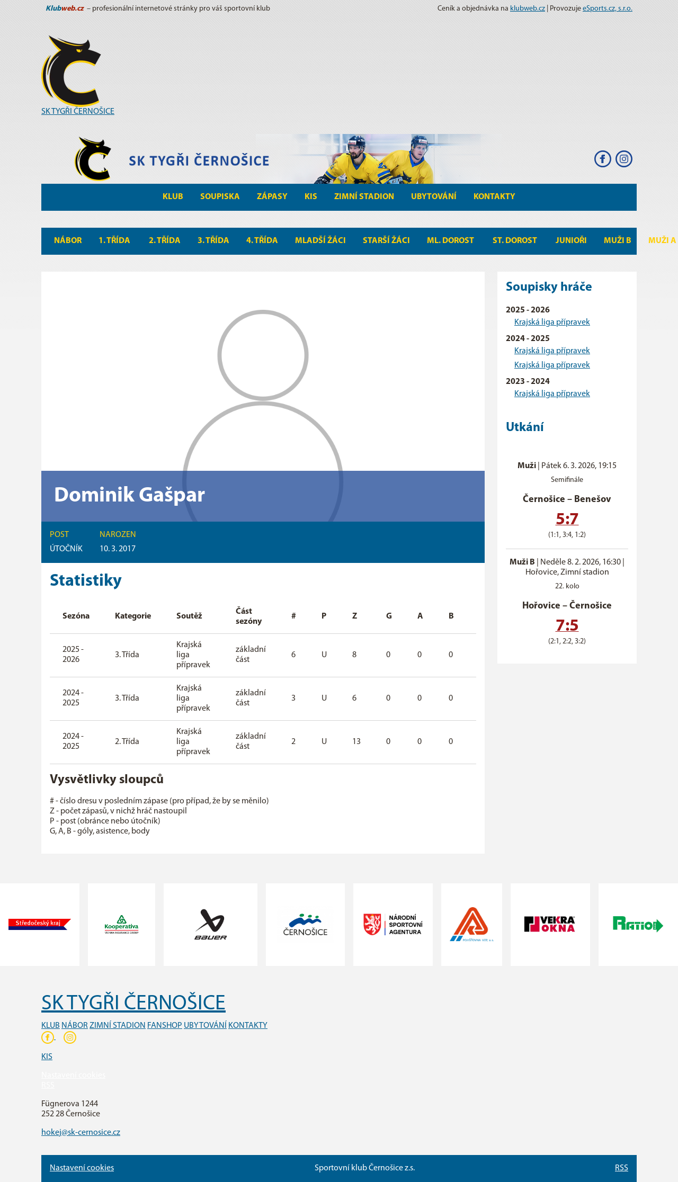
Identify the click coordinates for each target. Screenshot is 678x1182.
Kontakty (494, 197)
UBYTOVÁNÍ (205, 1026)
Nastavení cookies (73, 1075)
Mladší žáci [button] (320, 241)
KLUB (50, 1026)
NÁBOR (74, 1026)
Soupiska (220, 197)
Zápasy (272, 197)
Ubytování (434, 197)
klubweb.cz (527, 9)
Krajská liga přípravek (552, 322)
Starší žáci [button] (386, 241)
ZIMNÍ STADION (118, 1026)
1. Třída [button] (115, 241)
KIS (311, 197)
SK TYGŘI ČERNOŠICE (77, 112)
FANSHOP (164, 1026)
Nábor (68, 241)
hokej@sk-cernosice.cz (80, 1133)
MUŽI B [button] (617, 241)
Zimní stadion (364, 197)
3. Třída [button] (213, 241)
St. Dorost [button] (516, 241)
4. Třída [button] (262, 241)
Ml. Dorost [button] (451, 241)
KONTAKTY (247, 1026)
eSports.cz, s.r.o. (607, 9)
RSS (48, 1085)
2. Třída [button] (165, 241)
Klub (173, 197)
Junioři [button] (571, 241)
